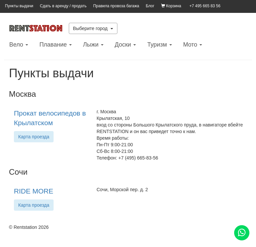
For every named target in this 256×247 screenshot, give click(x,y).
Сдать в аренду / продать (63, 6)
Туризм (159, 44)
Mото (192, 44)
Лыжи (93, 44)
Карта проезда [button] (33, 136)
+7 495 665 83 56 (205, 6)
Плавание (55, 44)
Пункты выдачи (19, 6)
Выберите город (93, 28)
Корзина (171, 6)
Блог (150, 6)
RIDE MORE (33, 191)
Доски (125, 44)
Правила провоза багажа (116, 6)
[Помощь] (241, 232)
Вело (18, 44)
